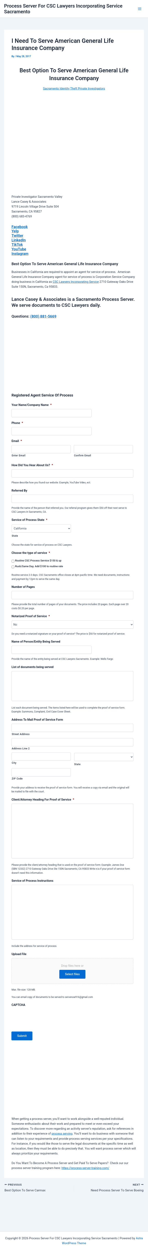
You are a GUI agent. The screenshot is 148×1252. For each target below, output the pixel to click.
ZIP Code (17, 781)
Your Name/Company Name (31, 405)
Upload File (18, 978)
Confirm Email (82, 455)
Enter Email (18, 455)
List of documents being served (32, 667)
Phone (17, 423)
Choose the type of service (30, 553)
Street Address (21, 736)
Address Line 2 (21, 751)
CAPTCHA (18, 1029)
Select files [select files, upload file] (72, 999)
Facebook (19, 227)
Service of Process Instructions (32, 894)
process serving (62, 1158)
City (14, 765)
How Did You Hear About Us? (32, 465)
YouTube (18, 249)
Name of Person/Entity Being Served (35, 641)
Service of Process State (29, 520)
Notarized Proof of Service (30, 616)
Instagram (19, 253)
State (15, 535)
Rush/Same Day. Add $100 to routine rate (39, 566)
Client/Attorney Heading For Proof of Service (42, 802)
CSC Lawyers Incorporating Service (76, 282)
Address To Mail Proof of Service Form (37, 722)
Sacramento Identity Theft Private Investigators (74, 88)
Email (16, 441)
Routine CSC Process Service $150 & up (38, 560)
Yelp (15, 231)
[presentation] (42, 1042)
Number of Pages (23, 587)
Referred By (19, 490)
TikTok (17, 244)
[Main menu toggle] (139, 9)
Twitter (17, 235)
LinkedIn (18, 240)
